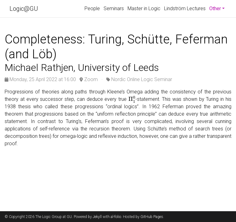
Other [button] (217, 8)
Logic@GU (24, 8)
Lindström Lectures (185, 8)
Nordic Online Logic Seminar (141, 79)
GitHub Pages (151, 217)
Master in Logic (144, 8)
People (92, 8)
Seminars (114, 8)
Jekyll (97, 217)
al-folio (116, 217)
